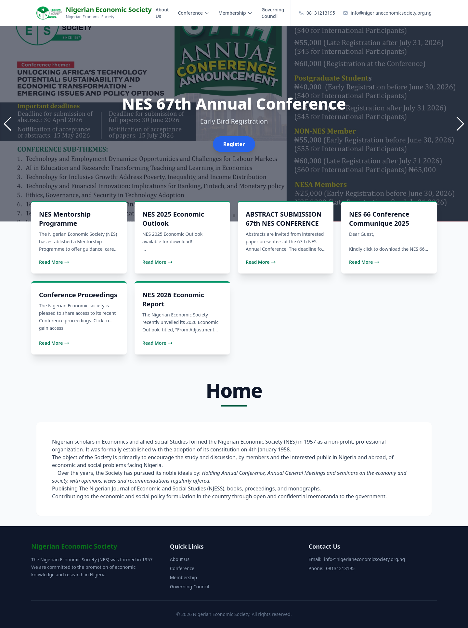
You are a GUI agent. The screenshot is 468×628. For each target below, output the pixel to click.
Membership (235, 13)
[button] (460, 124)
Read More (54, 262)
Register (234, 144)
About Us (162, 13)
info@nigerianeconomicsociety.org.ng (364, 559)
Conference (193, 13)
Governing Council (273, 13)
